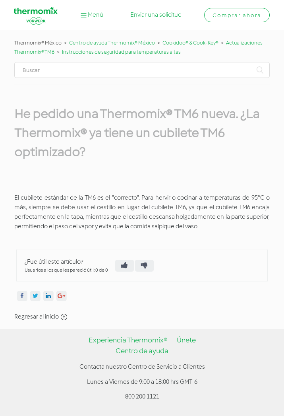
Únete (186, 340)
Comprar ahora (237, 15)
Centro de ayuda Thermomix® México (112, 43)
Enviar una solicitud (156, 14)
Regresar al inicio (40, 316)
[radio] (124, 266)
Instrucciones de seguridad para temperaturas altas (121, 52)
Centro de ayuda (142, 350)
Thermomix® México (38, 43)
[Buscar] (142, 70)
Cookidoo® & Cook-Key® (190, 43)
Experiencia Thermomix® (128, 340)
